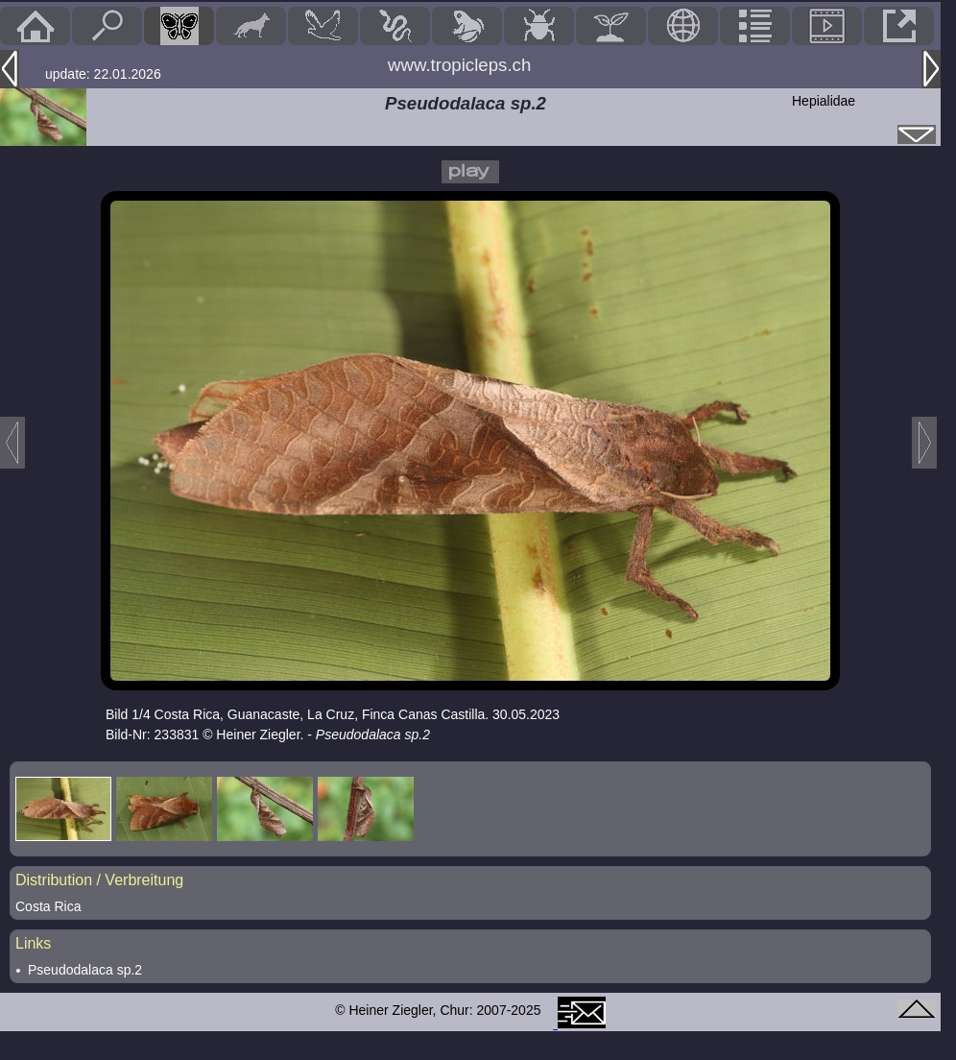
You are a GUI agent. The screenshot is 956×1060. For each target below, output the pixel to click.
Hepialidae (823, 100)
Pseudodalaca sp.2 (85, 969)
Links (33, 943)
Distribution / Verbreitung (99, 880)
